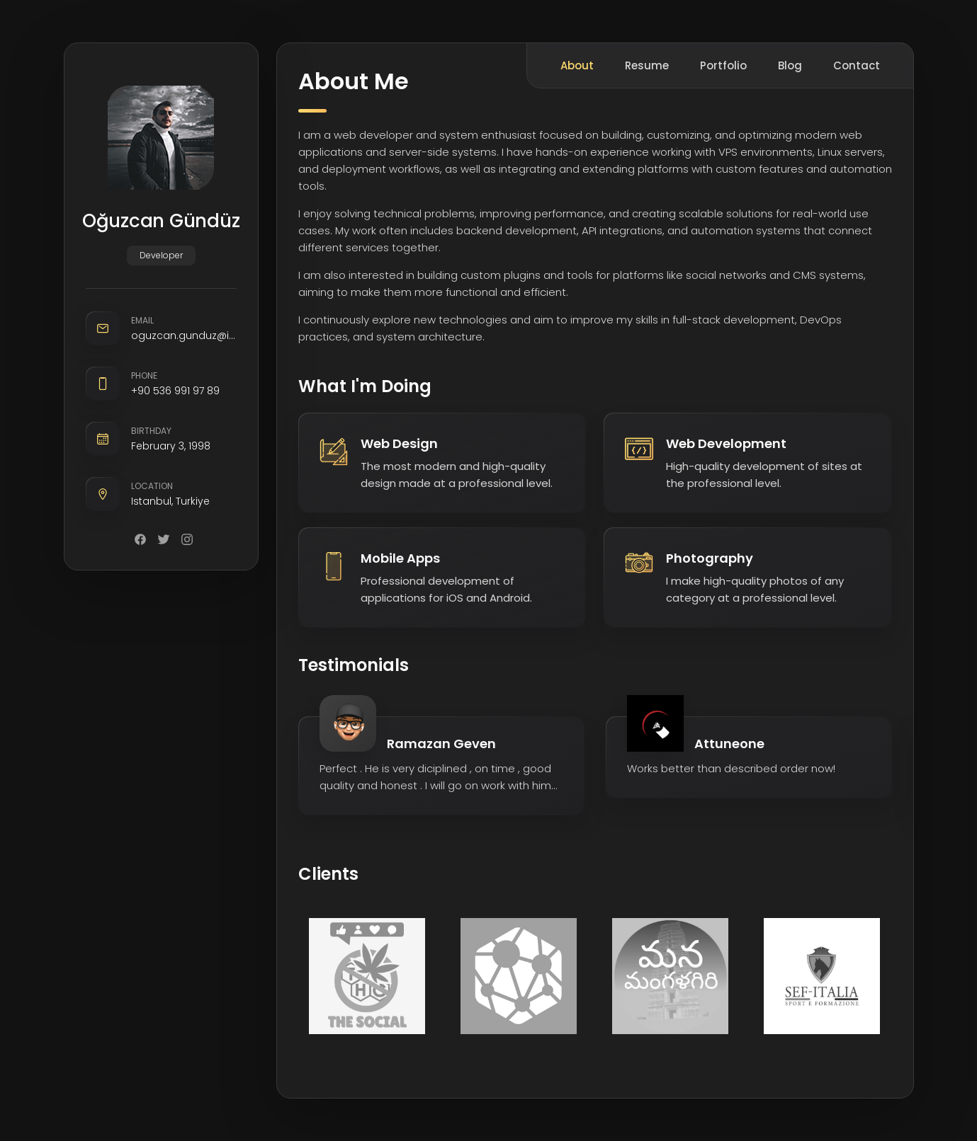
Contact (856, 65)
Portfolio (723, 65)
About (577, 65)
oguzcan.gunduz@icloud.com (184, 335)
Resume (647, 65)
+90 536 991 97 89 (175, 391)
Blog (790, 65)
